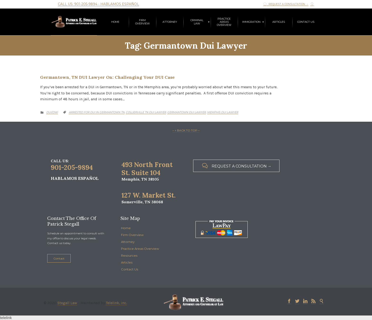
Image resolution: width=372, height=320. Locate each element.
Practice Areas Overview (140, 248)
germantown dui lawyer (186, 112)
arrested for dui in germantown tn (97, 112)
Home (126, 228)
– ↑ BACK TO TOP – (186, 130)
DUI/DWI (52, 112)
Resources (129, 255)
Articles (126, 262)
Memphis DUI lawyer (222, 112)
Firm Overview (132, 235)
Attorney (128, 242)
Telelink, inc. (116, 303)
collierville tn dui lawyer (146, 112)
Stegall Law (67, 303)
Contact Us (129, 269)
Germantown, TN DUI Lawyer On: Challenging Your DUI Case (107, 77)
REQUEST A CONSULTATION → (285, 4)
